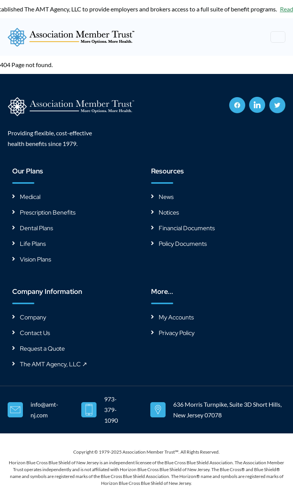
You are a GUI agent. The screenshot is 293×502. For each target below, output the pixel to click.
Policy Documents (183, 244)
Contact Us (35, 333)
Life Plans (33, 244)
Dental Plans (36, 228)
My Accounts (176, 317)
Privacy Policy (177, 333)
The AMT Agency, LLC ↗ (53, 364)
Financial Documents (187, 228)
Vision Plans (35, 259)
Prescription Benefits (48, 212)
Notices (169, 212)
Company (33, 317)
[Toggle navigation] (277, 37)
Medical (30, 197)
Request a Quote (42, 349)
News (166, 197)
